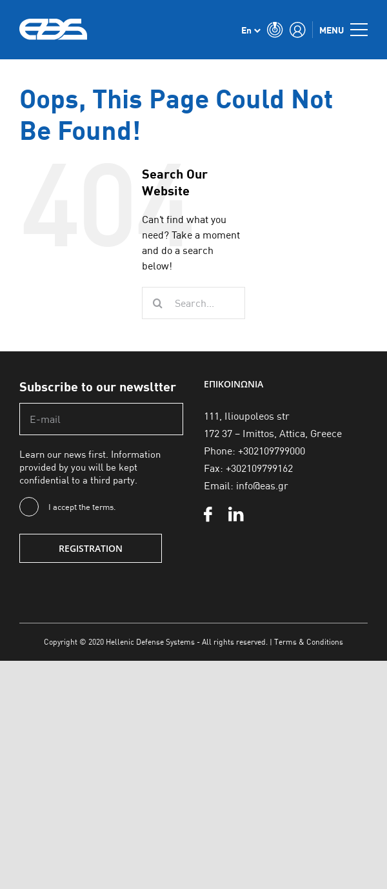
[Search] (158, 303)
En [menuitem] (246, 29)
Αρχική (12, 69)
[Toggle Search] (275, 29)
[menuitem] (251, 29)
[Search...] (193, 303)
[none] (251, 29)
